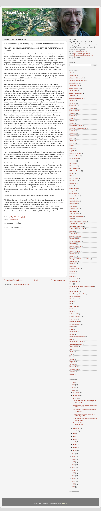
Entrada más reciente (13, 280)
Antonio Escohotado (75, 93)
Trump (71, 351)
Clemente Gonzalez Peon (77, 128)
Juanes (71, 231)
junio (75, 436)
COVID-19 (72, 143)
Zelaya (71, 374)
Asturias (72, 100)
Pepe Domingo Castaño (76, 294)
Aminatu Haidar (74, 85)
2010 (73, 481)
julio (74, 433)
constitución (73, 136)
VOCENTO (72, 367)
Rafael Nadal (73, 314)
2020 (73, 453)
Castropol (72, 113)
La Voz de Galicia (74, 241)
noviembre (76, 395)
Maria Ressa (73, 254)
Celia (71, 118)
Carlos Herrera (74, 110)
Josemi (71, 218)
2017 (73, 462)
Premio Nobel (73, 306)
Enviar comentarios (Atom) (21, 284)
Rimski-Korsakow (74, 324)
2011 (73, 478)
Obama (71, 276)
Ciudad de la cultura (75, 125)
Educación (72, 163)
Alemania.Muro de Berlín (77, 80)
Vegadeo (72, 361)
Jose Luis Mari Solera (76, 216)
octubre (75, 398)
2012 (73, 475)
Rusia (71, 329)
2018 (73, 459)
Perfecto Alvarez (74, 296)
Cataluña (72, 115)
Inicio (36, 280)
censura (71, 120)
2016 (73, 464)
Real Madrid (73, 319)
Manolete (72, 249)
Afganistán (72, 75)
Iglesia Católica (74, 201)
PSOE (71, 309)
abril (74, 442)
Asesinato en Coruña (76, 98)
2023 (73, 385)
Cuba (71, 148)
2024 (73, 382)
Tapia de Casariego (75, 344)
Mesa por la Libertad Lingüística (79, 259)
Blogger (64, 503)
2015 (73, 467)
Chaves (71, 123)
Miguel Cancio (17, 12)
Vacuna (71, 359)
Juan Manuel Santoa (75, 226)
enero (75, 450)
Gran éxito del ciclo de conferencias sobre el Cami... (84, 423)
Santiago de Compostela (77, 336)
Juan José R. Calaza (76, 223)
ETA (70, 176)
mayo (75, 439)
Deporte (71, 151)
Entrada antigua (58, 280)
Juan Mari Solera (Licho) (77, 228)
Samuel (71, 334)
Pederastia (72, 289)
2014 (73, 470)
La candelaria (73, 238)
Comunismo (73, 133)
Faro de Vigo (73, 178)
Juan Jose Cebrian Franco (77, 221)
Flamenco (72, 183)
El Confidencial (74, 168)
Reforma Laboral (74, 321)
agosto (75, 431)
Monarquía (72, 264)
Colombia (72, 131)
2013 (73, 473)
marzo (75, 444)
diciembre (76, 393)
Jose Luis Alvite (74, 213)
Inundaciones (73, 203)
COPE (71, 138)
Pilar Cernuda (73, 299)
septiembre (77, 428)
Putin (71, 311)
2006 (73, 487)
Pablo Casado (73, 279)
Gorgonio (72, 191)
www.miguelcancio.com (80, 52)
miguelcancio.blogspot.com (81, 54)
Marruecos (72, 256)
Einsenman (73, 166)
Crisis (71, 146)
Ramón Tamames (75, 316)
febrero (75, 447)
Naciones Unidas (74, 269)
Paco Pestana (13, 219)
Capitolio (72, 108)
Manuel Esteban (74, 251)
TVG (70, 354)
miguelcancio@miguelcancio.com (83, 56)
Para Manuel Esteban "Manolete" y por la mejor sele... (84, 414)
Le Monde (72, 243)
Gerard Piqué (73, 188)
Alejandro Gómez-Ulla (76, 78)
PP (70, 304)
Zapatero (72, 372)
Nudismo (72, 274)
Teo (70, 349)
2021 (73, 390)
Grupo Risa (73, 193)
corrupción (72, 140)
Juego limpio (73, 233)
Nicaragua (72, 271)
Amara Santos (73, 83)
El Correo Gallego (75, 171)
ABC (70, 73)
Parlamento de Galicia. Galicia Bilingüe (81, 286)
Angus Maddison (74, 88)
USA (70, 356)
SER (70, 339)
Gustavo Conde (74, 196)
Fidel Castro (73, 181)
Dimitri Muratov (74, 158)
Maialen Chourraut (75, 246)
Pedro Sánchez (74, 291)
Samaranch (73, 331)
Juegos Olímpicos (75, 236)
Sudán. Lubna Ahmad (76, 341)
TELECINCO (73, 346)
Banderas (72, 103)
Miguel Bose (73, 261)
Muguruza (72, 266)
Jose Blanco (73, 211)
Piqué (71, 301)
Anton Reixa (73, 90)
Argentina (72, 95)
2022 (73, 387)
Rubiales (72, 326)
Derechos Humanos (75, 153)
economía (72, 161)
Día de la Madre (74, 156)
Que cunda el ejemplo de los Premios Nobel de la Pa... (85, 406)
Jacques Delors (74, 208)
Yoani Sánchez (74, 369)
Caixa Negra (73, 105)
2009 (73, 484)
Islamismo (72, 206)
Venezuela (72, 364)
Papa (71, 284)
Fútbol (71, 186)
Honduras (72, 198)
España (71, 173)
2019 (73, 456)
